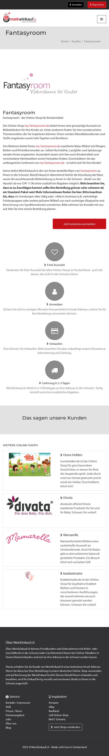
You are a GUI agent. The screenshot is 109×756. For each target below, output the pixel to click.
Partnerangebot (15, 715)
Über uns (11, 723)
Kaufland (54, 711)
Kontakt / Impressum (18, 702)
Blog (8, 727)
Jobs (8, 719)
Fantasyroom (88, 170)
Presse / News (14, 711)
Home (64, 41)
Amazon (53, 702)
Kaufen (76, 41)
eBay (51, 707)
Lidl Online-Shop (59, 715)
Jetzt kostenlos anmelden (79, 224)
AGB (8, 707)
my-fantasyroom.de (37, 125)
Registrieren (97, 4)
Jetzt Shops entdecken (65, 727)
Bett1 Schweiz (57, 719)
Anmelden (76, 4)
